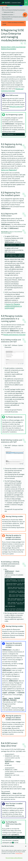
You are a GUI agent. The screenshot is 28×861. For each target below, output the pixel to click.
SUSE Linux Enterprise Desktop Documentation (13, 10)
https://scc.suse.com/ (16, 106)
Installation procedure (7, 14)
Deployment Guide (8, 12)
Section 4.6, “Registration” (9, 170)
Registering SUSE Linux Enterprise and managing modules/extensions (14, 17)
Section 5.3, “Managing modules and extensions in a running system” (13, 306)
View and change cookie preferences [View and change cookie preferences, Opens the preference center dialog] (14, 858)
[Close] (25, 846)
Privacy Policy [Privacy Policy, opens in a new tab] (19, 853)
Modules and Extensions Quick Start (14, 334)
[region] (14, 852)
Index (7, 7)
